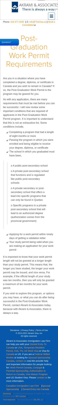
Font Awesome (10, 400)
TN (21, 351)
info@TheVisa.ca (38, 22)
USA (20, 347)
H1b (16, 351)
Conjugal (38, 367)
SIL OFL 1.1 (39, 400)
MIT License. (22, 396)
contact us (21, 360)
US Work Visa (31, 351)
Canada (10, 354)
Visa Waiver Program (37, 374)
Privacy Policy (27, 330)
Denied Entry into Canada (36, 389)
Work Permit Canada (21, 367)
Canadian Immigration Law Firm (23, 385)
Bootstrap (8, 394)
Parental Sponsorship (17, 370)
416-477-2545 (17, 22)
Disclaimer (14, 330)
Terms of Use (42, 330)
